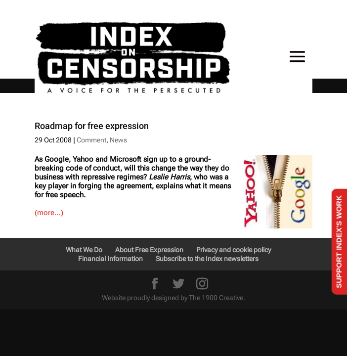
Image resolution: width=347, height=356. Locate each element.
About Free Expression (149, 250)
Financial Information (110, 259)
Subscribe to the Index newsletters (207, 259)
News (118, 140)
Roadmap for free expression (92, 126)
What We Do (84, 250)
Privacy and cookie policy (233, 250)
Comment (91, 140)
